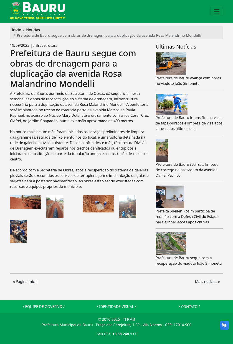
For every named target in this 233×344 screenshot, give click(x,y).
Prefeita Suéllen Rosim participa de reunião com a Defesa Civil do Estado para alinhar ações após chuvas (187, 217)
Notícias (33, 29)
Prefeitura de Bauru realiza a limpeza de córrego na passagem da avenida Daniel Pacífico (187, 170)
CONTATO (189, 306)
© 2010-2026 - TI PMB (116, 319)
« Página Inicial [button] (25, 281)
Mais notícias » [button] (207, 281)
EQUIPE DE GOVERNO (43, 306)
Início (16, 29)
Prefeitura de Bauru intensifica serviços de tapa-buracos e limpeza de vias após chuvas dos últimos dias (189, 123)
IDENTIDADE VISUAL (116, 306)
